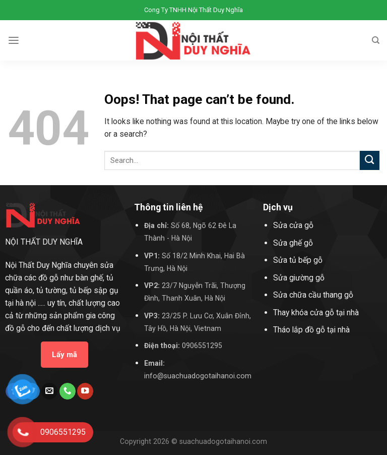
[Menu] (14, 40)
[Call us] (67, 391)
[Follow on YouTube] (85, 391)
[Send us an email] (49, 391)
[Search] (375, 40)
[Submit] (369, 160)
